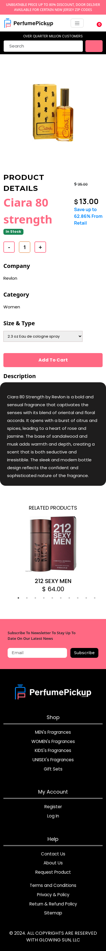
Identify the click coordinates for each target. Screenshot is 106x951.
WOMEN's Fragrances (53, 741)
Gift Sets (53, 768)
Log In (53, 815)
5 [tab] (52, 598)
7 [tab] (69, 598)
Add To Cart (53, 360)
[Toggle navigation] (77, 23)
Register (53, 806)
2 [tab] (27, 598)
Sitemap (53, 912)
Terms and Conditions (53, 885)
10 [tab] (95, 598)
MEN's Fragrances (53, 732)
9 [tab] (86, 598)
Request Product (53, 872)
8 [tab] (78, 598)
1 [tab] (18, 598)
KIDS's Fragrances (53, 750)
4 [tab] (44, 598)
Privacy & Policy (53, 894)
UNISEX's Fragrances (53, 759)
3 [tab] (35, 598)
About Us (53, 862)
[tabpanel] (53, 553)
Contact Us (53, 853)
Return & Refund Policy (53, 903)
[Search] (43, 46)
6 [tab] (61, 598)
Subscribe (84, 652)
